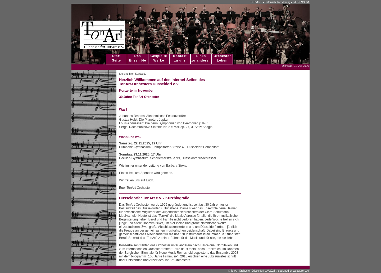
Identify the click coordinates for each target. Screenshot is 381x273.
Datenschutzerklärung (277, 2)
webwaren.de (301, 270)
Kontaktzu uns (180, 58)
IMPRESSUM (301, 2)
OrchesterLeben (222, 58)
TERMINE (256, 2)
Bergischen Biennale (139, 253)
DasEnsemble (137, 58)
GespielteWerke (158, 58)
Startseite (140, 73)
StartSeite (116, 58)
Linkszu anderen (201, 58)
